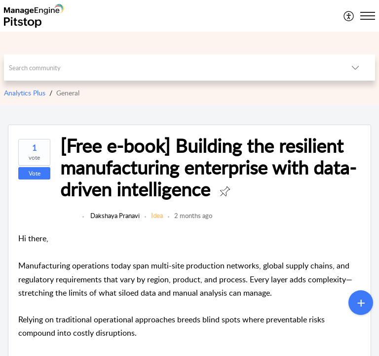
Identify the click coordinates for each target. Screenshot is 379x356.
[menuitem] (349, 15)
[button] (349, 15)
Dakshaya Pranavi (114, 215)
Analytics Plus (24, 92)
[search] (170, 67)
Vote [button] (34, 173)
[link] (68, 220)
